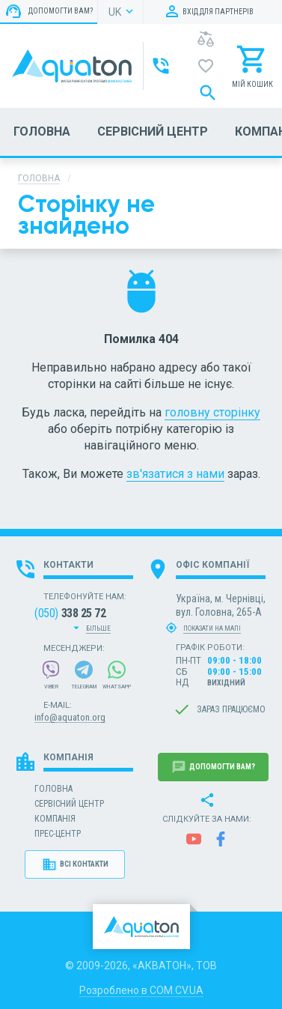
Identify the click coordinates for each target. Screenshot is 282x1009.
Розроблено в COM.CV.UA (141, 990)
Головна (39, 178)
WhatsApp (116, 675)
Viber (51, 675)
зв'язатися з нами (175, 474)
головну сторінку (212, 412)
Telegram (84, 675)
